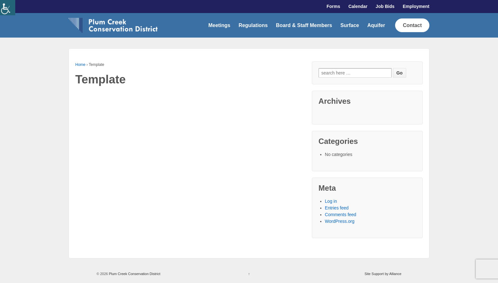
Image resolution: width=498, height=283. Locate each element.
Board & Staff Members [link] (304, 25)
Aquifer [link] (376, 25)
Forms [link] (333, 6)
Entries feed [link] (337, 207)
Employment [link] (416, 6)
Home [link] (80, 64)
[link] (7, 7)
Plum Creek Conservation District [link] (134, 274)
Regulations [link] (253, 25)
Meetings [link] (219, 25)
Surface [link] (349, 25)
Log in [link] (331, 201)
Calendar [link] (357, 6)
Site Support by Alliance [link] (383, 274)
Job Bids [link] (385, 6)
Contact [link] (412, 25)
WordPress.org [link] (339, 221)
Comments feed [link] (340, 214)
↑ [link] (249, 274)
